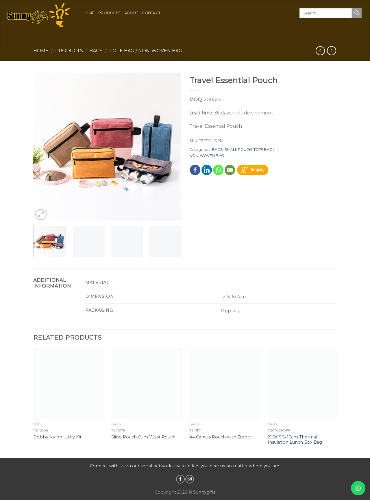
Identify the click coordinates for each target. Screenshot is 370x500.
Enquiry (257, 169)
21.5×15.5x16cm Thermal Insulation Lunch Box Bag (295, 439)
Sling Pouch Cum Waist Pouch (143, 437)
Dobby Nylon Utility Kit (57, 437)
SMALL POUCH (238, 149)
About (131, 13)
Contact (151, 13)
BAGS (96, 50)
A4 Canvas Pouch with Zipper (220, 437)
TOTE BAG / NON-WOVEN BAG (145, 50)
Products (109, 13)
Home (88, 13)
